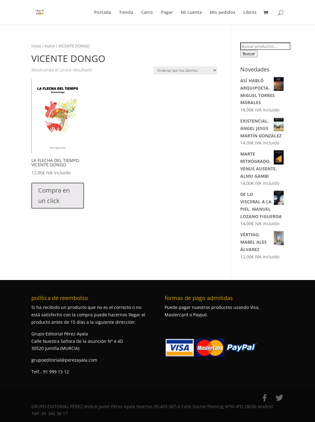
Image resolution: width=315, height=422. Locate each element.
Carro (147, 12)
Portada (102, 12)
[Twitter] (279, 398)
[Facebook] (264, 398)
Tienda (126, 12)
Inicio (36, 46)
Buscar (249, 53)
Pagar (167, 12)
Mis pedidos (222, 12)
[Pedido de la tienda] (185, 70)
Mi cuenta (191, 12)
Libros (250, 12)
